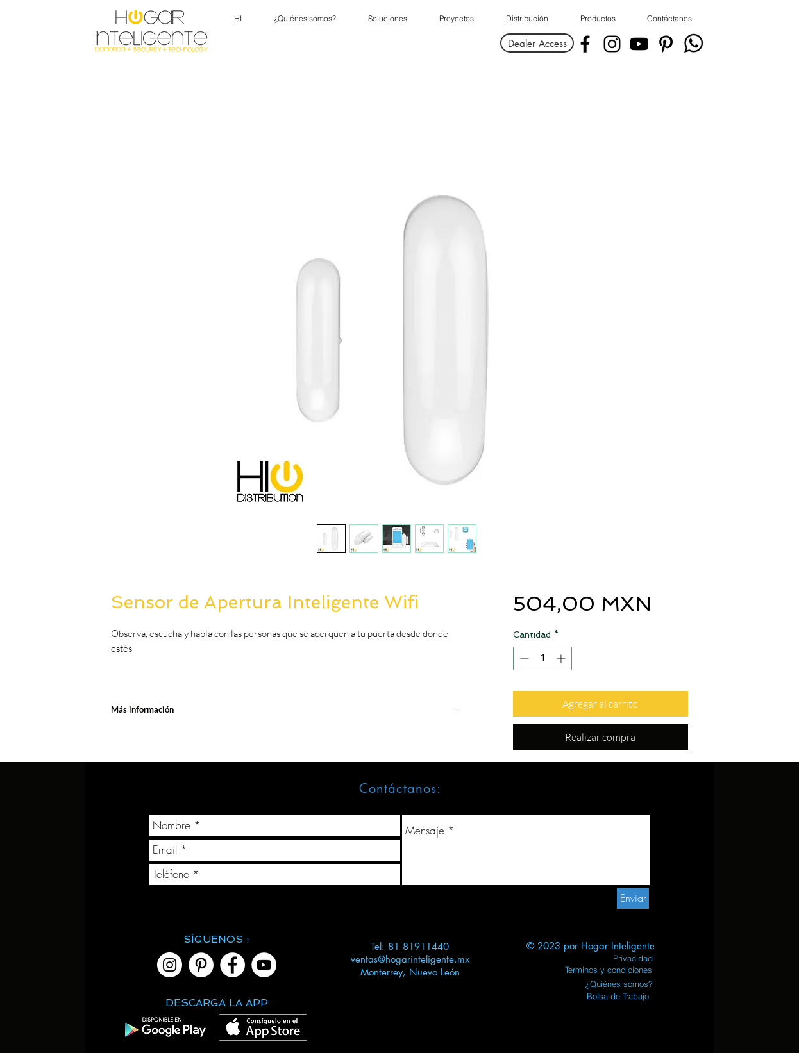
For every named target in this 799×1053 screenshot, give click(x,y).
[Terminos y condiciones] (608, 969)
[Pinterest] (666, 44)
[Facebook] (585, 44)
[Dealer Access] (537, 43)
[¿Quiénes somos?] (619, 983)
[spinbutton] (542, 658)
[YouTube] (639, 44)
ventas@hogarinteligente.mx (410, 959)
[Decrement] (523, 658)
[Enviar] (633, 898)
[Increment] (562, 658)
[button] (597, 18)
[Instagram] (612, 44)
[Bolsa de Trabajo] (618, 996)
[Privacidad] (632, 958)
